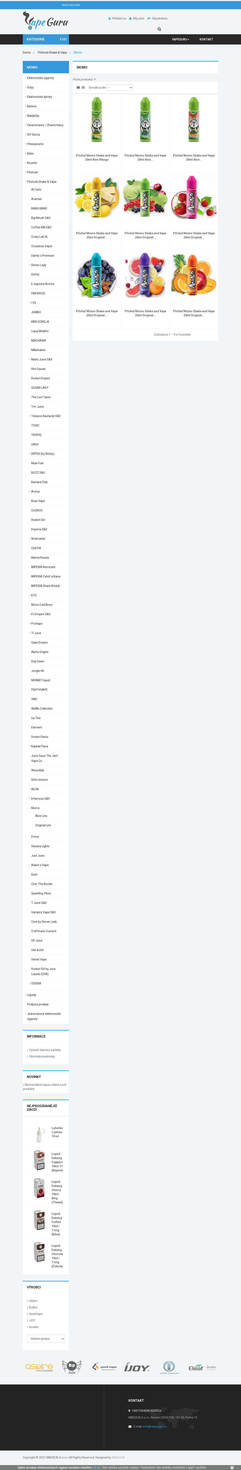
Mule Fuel (37, 463)
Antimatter (38, 538)
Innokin (33, 1327)
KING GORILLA (40, 321)
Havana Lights (40, 846)
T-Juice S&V (39, 902)
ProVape (36, 623)
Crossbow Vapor (42, 246)
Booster (32, 163)
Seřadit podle (97, 87)
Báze (30, 153)
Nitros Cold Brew (42, 604)
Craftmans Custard (43, 931)
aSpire (33, 1300)
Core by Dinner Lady (44, 921)
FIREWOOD (38, 293)
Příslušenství (35, 144)
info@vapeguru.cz (155, 1426)
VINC (34, 699)
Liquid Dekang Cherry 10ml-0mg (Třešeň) (57, 1192)
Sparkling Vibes (41, 893)
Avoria (35, 491)
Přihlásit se (118, 18)
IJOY (32, 1320)
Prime (35, 836)
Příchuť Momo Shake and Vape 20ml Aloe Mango (97, 157)
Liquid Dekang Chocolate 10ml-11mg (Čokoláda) (59, 1256)
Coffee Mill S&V (41, 227)
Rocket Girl (38, 519)
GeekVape (35, 1314)
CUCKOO (36, 510)
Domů (27, 52)
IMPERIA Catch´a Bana (45, 576)
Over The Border (42, 884)
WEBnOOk (118, 1457)
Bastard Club (39, 482)
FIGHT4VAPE (39, 689)
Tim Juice (37, 406)
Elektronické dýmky (39, 96)
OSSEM (36, 983)
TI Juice (36, 633)
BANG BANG (39, 208)
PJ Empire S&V (40, 614)
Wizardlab (37, 770)
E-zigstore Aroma (42, 284)
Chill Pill (36, 548)
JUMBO (36, 312)
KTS (34, 595)
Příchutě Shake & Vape (41, 181)
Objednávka (157, 18)
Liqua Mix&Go (40, 331)
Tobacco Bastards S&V (46, 416)
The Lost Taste (40, 397)
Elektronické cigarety (40, 78)
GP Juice (36, 940)
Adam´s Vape (40, 865)
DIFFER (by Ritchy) (42, 453)
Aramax (36, 199)
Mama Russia (40, 557)
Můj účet (137, 18)
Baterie (32, 106)
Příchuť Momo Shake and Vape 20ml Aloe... (145, 157)
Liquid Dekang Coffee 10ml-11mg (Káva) (57, 1224)
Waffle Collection (42, 708)
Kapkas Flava (39, 746)
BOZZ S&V (38, 472)
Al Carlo (36, 189)
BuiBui (33, 1307)
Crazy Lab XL (39, 236)
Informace (36, 1036)
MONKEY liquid (40, 680)
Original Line (43, 825)
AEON (35, 789)
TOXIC (35, 425)
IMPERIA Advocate (43, 567)
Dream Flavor (39, 736)
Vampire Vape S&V (43, 912)
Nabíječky (33, 115)
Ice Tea (35, 718)
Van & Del (37, 950)
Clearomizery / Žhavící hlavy (45, 125)
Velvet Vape (39, 959)
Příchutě (32, 172)
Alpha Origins (39, 652)
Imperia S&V (39, 529)
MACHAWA (38, 340)
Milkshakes (38, 350)
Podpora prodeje (38, 1004)
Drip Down (37, 661)
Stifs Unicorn (39, 779)
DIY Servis (33, 134)
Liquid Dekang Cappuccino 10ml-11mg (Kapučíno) (60, 1162)
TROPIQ (36, 435)
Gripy (30, 87)
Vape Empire (39, 642)
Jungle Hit (37, 670)
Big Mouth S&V (40, 217)
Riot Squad (38, 368)
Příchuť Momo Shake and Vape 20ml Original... (97, 235)
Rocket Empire (40, 378)
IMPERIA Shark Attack (45, 586)
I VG (33, 302)
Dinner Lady (38, 265)
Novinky (34, 1077)
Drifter (35, 274)
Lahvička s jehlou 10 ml (57, 1132)
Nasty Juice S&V (41, 359)
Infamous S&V (40, 798)
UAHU (35, 444)
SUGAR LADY (39, 387)
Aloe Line (41, 815)
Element (36, 727)
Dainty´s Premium (42, 255)
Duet (34, 874)
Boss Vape (38, 501)
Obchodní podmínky (42, 1056)
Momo (35, 808)
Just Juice (38, 855)
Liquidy (31, 995)
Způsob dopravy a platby (45, 1050)
